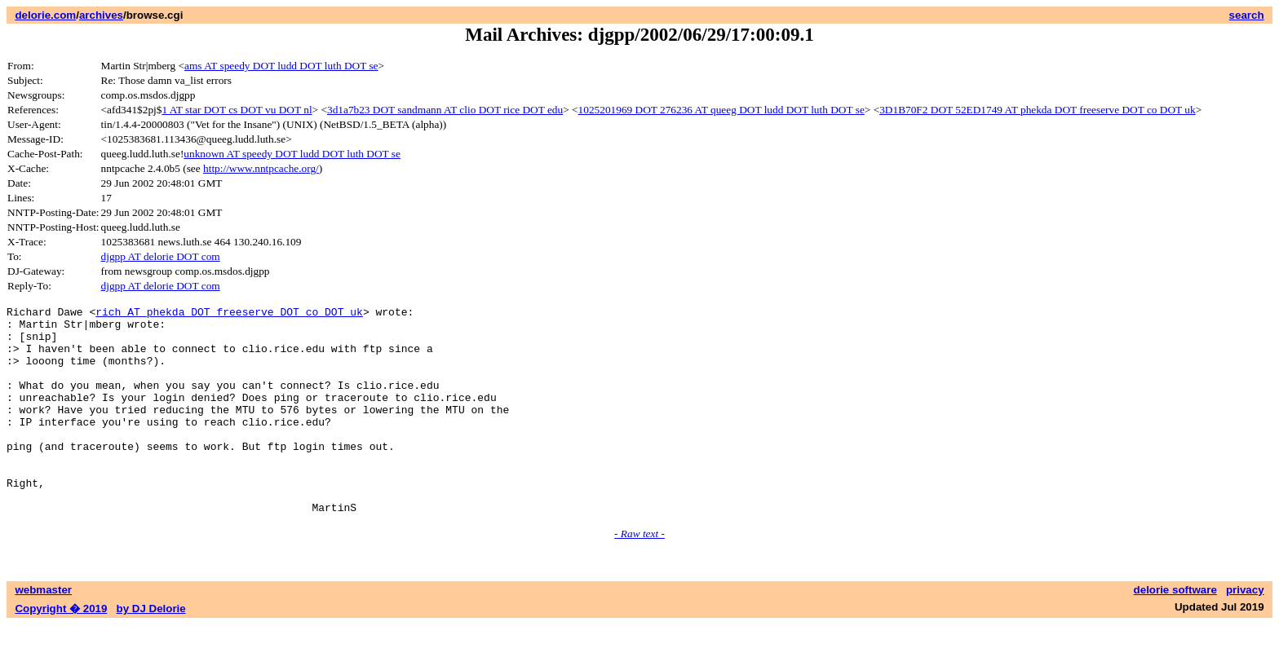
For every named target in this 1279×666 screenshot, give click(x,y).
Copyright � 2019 (61, 650)
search (1246, 15)
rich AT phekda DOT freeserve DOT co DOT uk (229, 314)
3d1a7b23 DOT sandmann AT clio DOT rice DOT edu (445, 110)
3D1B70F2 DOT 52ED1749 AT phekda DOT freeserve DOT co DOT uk (1037, 110)
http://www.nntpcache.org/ (261, 168)
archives (101, 15)
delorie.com (45, 15)
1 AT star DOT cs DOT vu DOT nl (237, 110)
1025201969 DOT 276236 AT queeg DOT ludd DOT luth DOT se (721, 110)
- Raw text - (639, 575)
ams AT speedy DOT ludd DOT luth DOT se (281, 66)
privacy (1245, 631)
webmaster (43, 631)
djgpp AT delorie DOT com (160, 256)
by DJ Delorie (151, 650)
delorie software (1175, 631)
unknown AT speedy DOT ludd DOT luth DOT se (292, 154)
